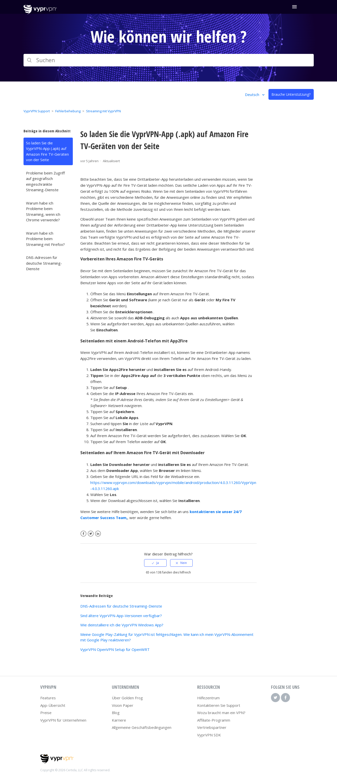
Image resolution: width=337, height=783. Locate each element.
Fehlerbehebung (68, 111)
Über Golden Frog (127, 697)
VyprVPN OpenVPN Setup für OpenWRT (115, 649)
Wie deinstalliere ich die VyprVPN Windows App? (121, 624)
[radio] (155, 563)
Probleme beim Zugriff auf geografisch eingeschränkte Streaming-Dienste (45, 181)
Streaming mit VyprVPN (103, 111)
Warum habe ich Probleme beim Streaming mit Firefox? (45, 239)
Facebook (83, 534)
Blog (116, 712)
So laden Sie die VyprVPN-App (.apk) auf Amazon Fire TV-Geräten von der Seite (47, 151)
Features (48, 697)
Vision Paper (122, 705)
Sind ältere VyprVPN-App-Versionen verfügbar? (121, 615)
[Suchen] (169, 60)
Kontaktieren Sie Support (218, 705)
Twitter (91, 534)
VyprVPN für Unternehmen (63, 720)
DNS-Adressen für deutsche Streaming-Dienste (44, 263)
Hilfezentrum (208, 697)
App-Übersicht (52, 705)
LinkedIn (98, 534)
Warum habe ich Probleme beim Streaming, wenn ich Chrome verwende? (43, 212)
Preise (46, 712)
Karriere (119, 720)
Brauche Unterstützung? (290, 94)
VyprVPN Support (37, 111)
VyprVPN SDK (209, 734)
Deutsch (252, 94)
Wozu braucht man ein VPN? (221, 712)
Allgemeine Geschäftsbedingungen (141, 727)
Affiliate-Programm (213, 720)
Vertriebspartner (211, 727)
